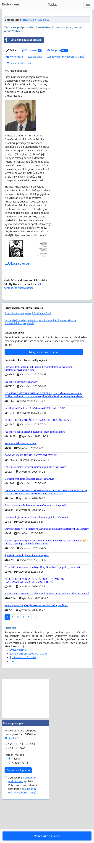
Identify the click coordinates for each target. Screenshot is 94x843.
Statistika (35, 100)
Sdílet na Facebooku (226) (23, 83)
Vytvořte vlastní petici (43, 404)
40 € (10, 801)
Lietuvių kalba (41, 63)
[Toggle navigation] (87, 4)
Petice (11, 94)
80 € (22, 801)
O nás (13, 713)
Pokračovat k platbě (18, 823)
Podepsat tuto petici (28, 345)
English (27, 63)
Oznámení (32, 94)
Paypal (16, 811)
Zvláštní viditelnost (19, 106)
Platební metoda (14, 807)
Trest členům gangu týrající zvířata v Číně (28, 366)
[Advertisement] (47, 35)
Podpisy (57, 94)
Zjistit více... (13, 790)
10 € (20, 797)
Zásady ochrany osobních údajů (65, 100)
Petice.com (10, 4)
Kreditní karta (20, 815)
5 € (10, 797)
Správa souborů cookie (23, 710)
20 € (32, 797)
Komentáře (14, 100)
